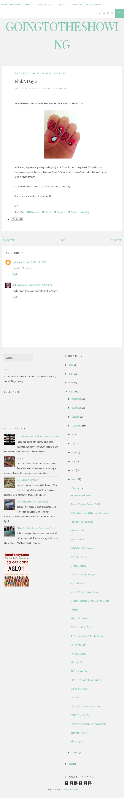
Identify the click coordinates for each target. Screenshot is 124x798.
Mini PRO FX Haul (79, 556)
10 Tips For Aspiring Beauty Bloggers (88, 636)
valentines (60, 73)
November (76, 407)
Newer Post (8, 240)
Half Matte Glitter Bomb (82, 521)
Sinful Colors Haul (79, 618)
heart (18, 73)
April (73, 470)
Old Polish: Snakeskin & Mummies (86, 706)
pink (33, 73)
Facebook (33, 212)
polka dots (44, 73)
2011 (71, 763)
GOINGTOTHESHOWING (70, 790)
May (73, 461)
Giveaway (62, 4)
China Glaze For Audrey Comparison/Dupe (36, 528)
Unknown (17, 262)
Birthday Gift (76, 662)
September (77, 425)
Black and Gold (77, 530)
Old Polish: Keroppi (79, 688)
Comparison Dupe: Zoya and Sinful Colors (90, 600)
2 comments (61, 88)
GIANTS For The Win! (80, 715)
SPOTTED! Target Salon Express (86, 680)
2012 (71, 391)
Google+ (59, 212)
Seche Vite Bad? (78, 644)
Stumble (73, 212)
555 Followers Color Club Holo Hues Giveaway (38, 436)
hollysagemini (20, 285)
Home (4, 4)
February (75, 488)
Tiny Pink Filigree (79, 732)
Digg (85, 212)
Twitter (46, 212)
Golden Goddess (78, 565)
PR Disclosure (93, 4)
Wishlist (29, 4)
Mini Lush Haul (77, 583)
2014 (71, 373)
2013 (71, 382)
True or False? (77, 539)
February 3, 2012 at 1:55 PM (35, 262)
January (75, 752)
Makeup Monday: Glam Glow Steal (32, 501)
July (73, 443)
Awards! (74, 609)
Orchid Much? (77, 697)
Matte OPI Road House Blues (84, 592)
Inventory (15, 4)
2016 (71, 364)
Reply (15, 274)
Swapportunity (45, 4)
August (75, 434)
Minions (20, 458)
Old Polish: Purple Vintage (83, 574)
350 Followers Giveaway (27, 480)
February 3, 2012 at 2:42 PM (40, 285)
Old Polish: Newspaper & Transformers (88, 724)
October (75, 416)
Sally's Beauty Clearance (82, 548)
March (74, 479)
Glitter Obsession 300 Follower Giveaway (89, 513)
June (74, 452)
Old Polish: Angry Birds (81, 627)
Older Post (116, 240)
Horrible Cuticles (78, 653)
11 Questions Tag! (79, 671)
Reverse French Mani (80, 495)
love (26, 73)
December (76, 398)
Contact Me (76, 4)
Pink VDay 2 (25, 81)
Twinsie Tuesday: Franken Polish (85, 504)
